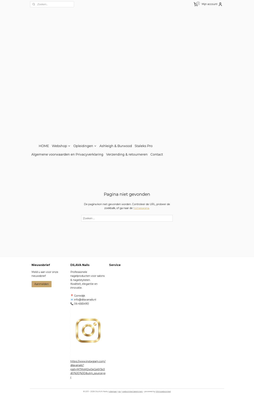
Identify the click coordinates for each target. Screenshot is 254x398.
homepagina (141, 208)
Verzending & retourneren (127, 154)
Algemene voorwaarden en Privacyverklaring (67, 154)
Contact (156, 154)
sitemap (113, 391)
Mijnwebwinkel (163, 391)
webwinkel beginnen (132, 391)
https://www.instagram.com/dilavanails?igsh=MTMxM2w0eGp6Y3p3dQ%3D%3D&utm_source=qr (87, 369)
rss (119, 391)
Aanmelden (41, 284)
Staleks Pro (144, 146)
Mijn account (212, 4)
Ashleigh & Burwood (115, 146)
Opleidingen (85, 146)
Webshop (61, 146)
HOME (44, 146)
